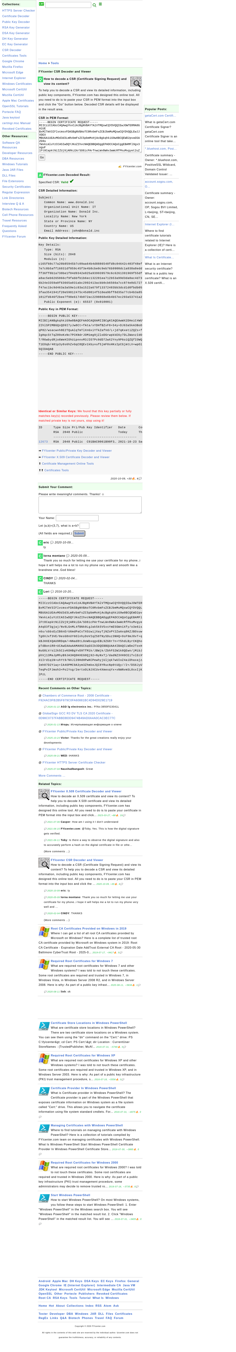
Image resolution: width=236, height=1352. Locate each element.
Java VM (129, 1295)
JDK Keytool (48, 1300)
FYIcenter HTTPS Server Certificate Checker (74, 773)
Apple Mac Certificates (18, 100)
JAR (93, 1324)
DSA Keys (91, 1291)
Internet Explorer (14, 78)
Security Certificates (16, 186)
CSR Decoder (11, 50)
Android (44, 1291)
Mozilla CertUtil (13, 95)
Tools (55, 63)
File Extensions (13, 181)
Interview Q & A (13, 203)
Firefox (120, 1291)
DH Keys (76, 1291)
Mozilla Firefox (12, 66)
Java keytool (11, 117)
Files (109, 1324)
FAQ (109, 1328)
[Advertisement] (18, 292)
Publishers (87, 1304)
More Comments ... (52, 786)
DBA (70, 1324)
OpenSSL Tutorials (15, 106)
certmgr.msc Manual (16, 123)
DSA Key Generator (16, 33)
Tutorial (85, 1308)
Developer (57, 1324)
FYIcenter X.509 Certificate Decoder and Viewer (76, 464)
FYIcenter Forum (14, 236)
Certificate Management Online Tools (68, 470)
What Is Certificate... (159, 257)
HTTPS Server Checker (18, 10)
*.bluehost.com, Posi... (161, 148)
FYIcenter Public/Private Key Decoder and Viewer (77, 457)
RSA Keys (60, 1308)
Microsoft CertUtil (14, 89)
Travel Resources (14, 220)
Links (54, 1328)
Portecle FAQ (11, 111)
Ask (116, 1316)
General (133, 1291)
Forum (119, 1328)
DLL (101, 1324)
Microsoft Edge (12, 72)
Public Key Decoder (16, 21)
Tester (43, 1324)
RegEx (43, 1328)
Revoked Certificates (17, 128)
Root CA (45, 1308)
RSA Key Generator (16, 27)
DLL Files (9, 175)
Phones (87, 1328)
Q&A (63, 1328)
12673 (45, 449)
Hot (51, 1316)
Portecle (70, 1304)
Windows (112, 1308)
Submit (79, 543)
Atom (107, 1316)
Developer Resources (17, 153)
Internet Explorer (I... (160, 224)
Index (89, 1316)
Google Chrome (13, 61)
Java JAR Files (12, 169)
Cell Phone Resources (18, 214)
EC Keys (107, 1291)
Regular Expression (16, 192)
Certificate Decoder (16, 16)
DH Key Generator (15, 38)
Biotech (74, 1328)
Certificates (123, 1324)
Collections (75, 1316)
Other (58, 1304)
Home (43, 63)
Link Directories (13, 197)
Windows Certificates (17, 83)
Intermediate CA (109, 1295)
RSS (99, 1316)
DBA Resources (13, 158)
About (60, 1316)
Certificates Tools (14, 55)
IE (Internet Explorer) (79, 1295)
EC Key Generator (15, 44)
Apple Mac (60, 1291)
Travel (99, 1328)
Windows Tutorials (15, 164)
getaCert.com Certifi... (160, 115)
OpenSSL (45, 1304)
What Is (98, 1308)
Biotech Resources (15, 209)
